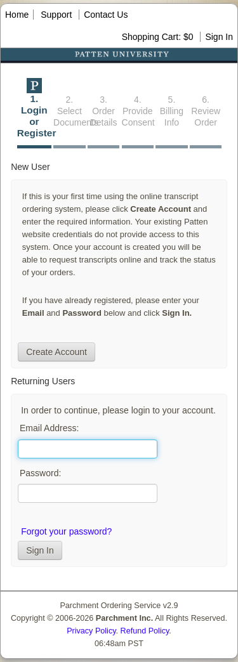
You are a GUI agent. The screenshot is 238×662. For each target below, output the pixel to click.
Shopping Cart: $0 (159, 37)
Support (56, 15)
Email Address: (49, 428)
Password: (40, 473)
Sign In (219, 37)
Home (17, 15)
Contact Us (106, 15)
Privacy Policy (91, 630)
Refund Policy (145, 630)
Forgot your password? (66, 531)
